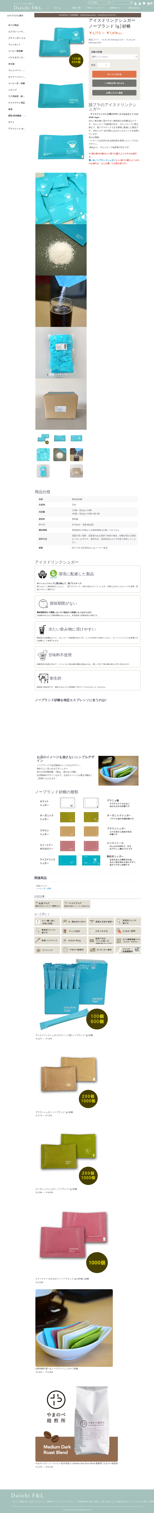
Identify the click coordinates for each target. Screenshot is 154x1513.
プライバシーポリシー (67, 1502)
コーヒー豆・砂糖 (16, 83)
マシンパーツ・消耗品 (18, 70)
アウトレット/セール (17, 129)
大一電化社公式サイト (122, 1502)
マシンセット (14, 44)
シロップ (12, 90)
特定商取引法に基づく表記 (88, 1502)
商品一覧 (76, 8)
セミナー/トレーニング (18, 77)
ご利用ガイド (114, 8)
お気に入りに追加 (114, 93)
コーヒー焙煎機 (15, 51)
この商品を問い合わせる (114, 83)
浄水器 (11, 64)
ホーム (57, 8)
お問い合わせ (133, 8)
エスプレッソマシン (17, 32)
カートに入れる (114, 74)
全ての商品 (13, 25)
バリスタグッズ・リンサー (18, 57)
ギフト (11, 122)
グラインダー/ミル (16, 38)
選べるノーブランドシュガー (102, 160)
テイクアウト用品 (16, 103)
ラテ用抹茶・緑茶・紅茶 (18, 96)
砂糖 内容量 (96, 52)
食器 (10, 109)
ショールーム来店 (140, 1502)
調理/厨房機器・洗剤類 (18, 116)
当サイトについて (95, 8)
